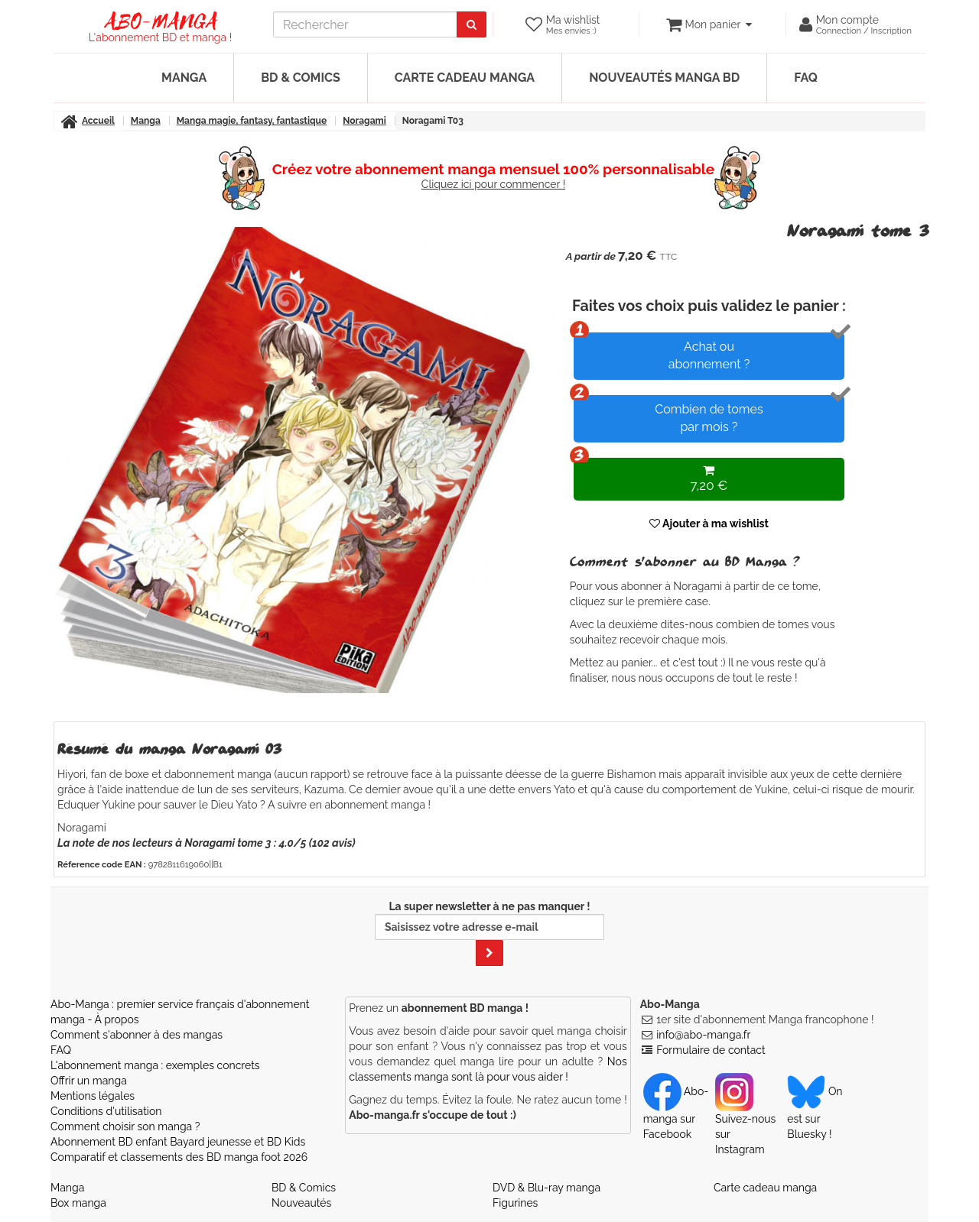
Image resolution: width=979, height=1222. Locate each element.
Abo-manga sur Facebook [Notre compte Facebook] (675, 1112)
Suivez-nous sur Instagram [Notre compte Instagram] (745, 1120)
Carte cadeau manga (465, 77)
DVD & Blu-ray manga (546, 1187)
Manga (184, 77)
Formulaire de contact (710, 1050)
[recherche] (365, 24)
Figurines (515, 1203)
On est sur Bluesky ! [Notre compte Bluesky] (814, 1112)
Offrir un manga (88, 1081)
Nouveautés (301, 1203)
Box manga (78, 1203)
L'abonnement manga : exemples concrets (155, 1065)
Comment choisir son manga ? (125, 1126)
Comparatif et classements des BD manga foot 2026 (178, 1157)
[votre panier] (709, 24)
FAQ (806, 77)
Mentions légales (92, 1096)
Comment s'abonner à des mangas (136, 1035)
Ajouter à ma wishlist (709, 523)
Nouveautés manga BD (664, 77)
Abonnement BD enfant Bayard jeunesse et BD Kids (177, 1142)
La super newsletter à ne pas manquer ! (489, 933)
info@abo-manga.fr (703, 1035)
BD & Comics (300, 77)
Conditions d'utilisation (105, 1111)
